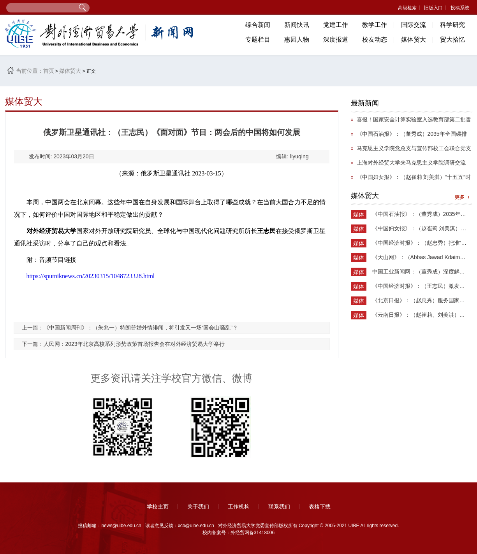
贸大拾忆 (452, 39)
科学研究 (452, 24)
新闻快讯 (296, 24)
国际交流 (413, 24)
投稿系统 (460, 8)
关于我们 (198, 506)
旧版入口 (433, 8)
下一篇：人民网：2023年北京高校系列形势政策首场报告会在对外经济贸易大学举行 (123, 344)
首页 (48, 71)
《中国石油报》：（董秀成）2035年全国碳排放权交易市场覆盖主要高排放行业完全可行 (409, 136)
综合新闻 (257, 24)
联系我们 (279, 506)
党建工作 (335, 24)
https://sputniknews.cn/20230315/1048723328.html (90, 276)
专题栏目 (257, 39)
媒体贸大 (413, 39)
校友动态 (374, 39)
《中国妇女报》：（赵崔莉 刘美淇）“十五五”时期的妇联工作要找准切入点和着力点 (411, 179)
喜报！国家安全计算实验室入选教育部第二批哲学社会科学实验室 (411, 121)
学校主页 (158, 506)
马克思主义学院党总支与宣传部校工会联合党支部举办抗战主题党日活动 (411, 150)
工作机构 (239, 506)
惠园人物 (296, 39)
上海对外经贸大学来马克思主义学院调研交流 (411, 163)
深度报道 (335, 39)
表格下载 (320, 506)
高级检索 (407, 8)
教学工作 (374, 24)
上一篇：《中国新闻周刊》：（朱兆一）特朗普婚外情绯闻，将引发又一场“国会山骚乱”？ (130, 327)
